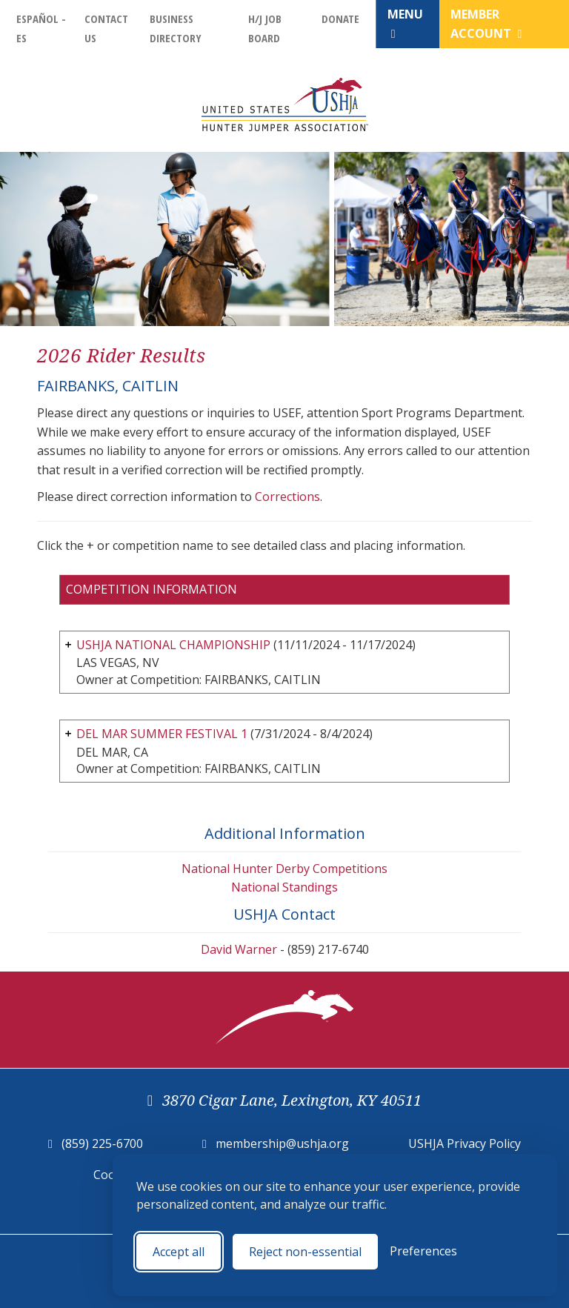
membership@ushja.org (282, 1143)
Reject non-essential (305, 1252)
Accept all (178, 1252)
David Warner (239, 949)
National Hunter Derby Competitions (284, 868)
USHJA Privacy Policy (464, 1143)
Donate (340, 18)
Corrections (287, 496)
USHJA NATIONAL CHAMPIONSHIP (173, 645)
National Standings (284, 887)
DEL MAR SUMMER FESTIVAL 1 (161, 734)
